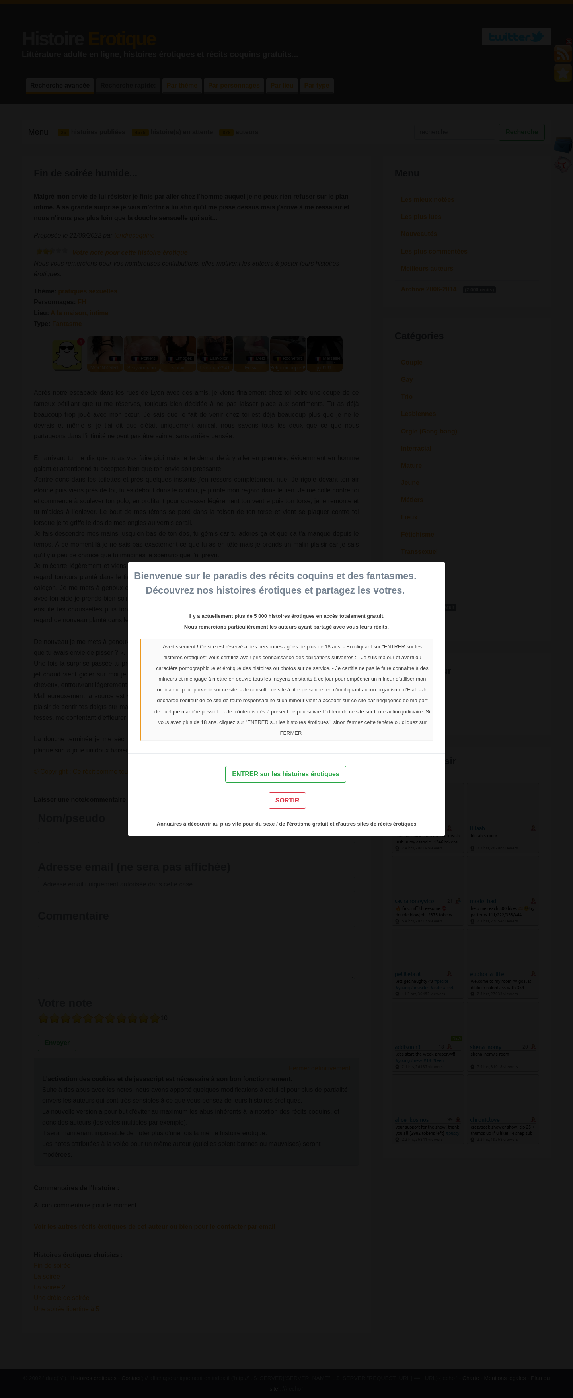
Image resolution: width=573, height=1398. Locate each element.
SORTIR (287, 800)
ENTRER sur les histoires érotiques (285, 774)
